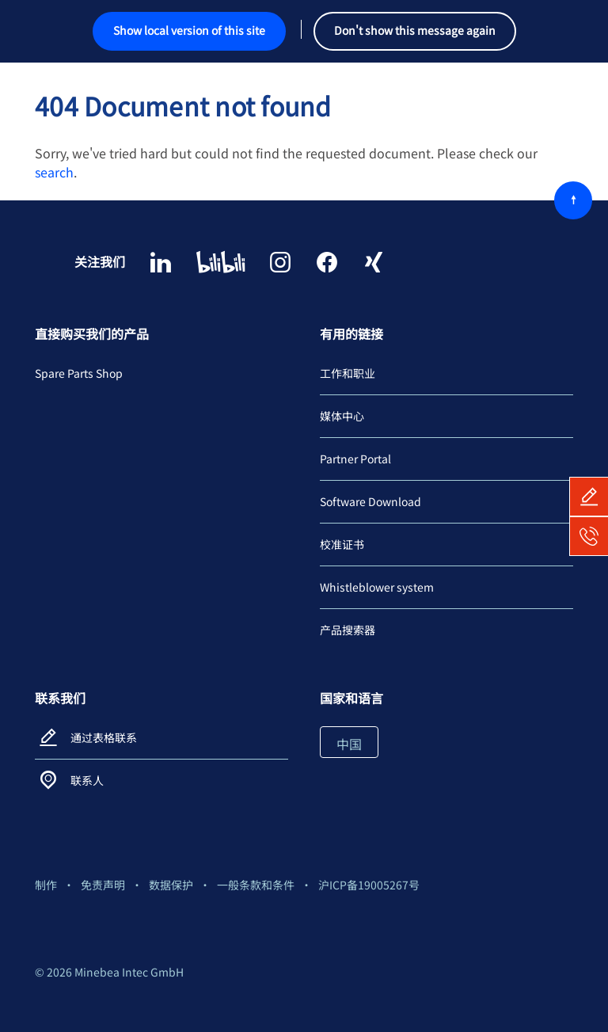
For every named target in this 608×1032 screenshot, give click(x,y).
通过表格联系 (103, 737)
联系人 (87, 780)
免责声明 (103, 885)
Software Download (370, 501)
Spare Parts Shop (79, 373)
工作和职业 (347, 373)
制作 (46, 885)
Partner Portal (355, 458)
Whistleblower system (377, 587)
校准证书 (342, 544)
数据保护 (171, 885)
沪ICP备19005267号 (369, 885)
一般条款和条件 (255, 885)
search (54, 171)
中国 (349, 743)
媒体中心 (342, 416)
